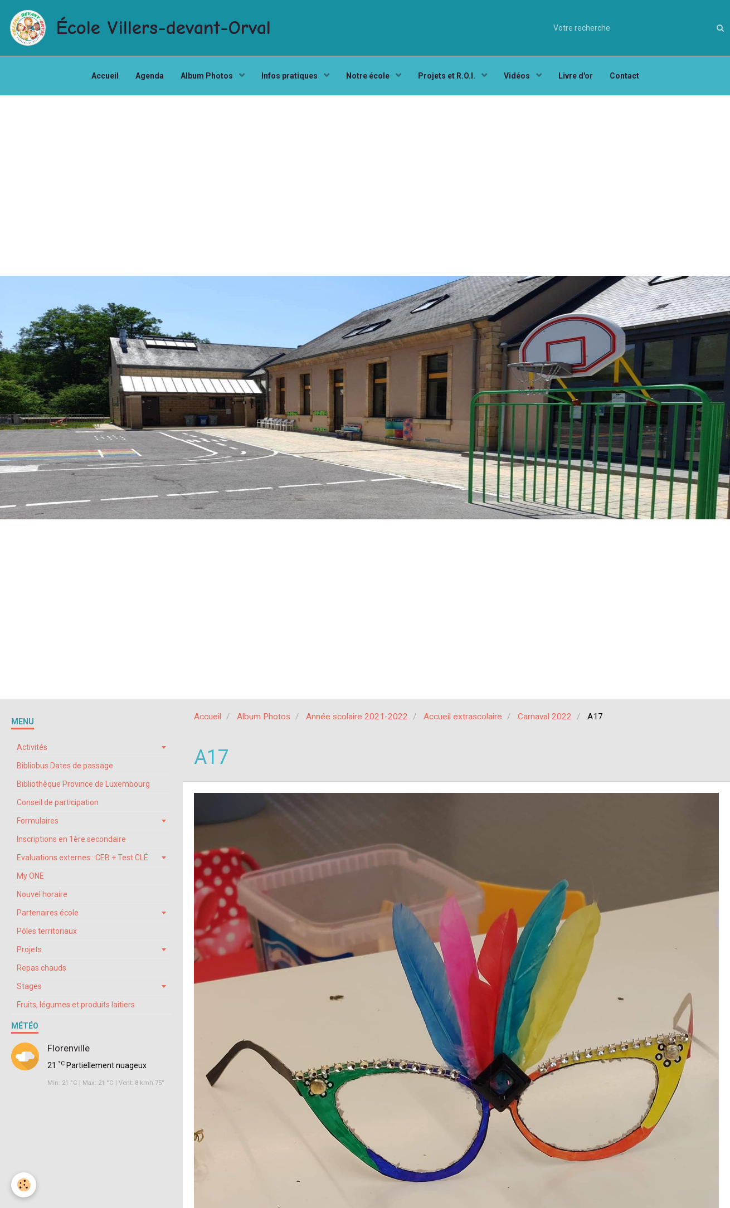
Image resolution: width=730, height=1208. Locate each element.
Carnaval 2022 (545, 717)
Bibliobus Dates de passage (65, 765)
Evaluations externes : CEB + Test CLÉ (82, 857)
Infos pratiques (290, 75)
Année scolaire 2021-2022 (357, 717)
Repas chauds (41, 967)
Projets (29, 949)
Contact (624, 75)
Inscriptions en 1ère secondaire (71, 839)
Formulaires (38, 820)
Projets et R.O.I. (447, 75)
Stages (29, 986)
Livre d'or (575, 75)
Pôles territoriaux (47, 931)
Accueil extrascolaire (463, 717)
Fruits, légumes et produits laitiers (76, 1004)
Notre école (368, 75)
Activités (32, 747)
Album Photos (208, 75)
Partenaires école (48, 912)
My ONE (30, 875)
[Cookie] (23, 1184)
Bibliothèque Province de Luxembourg (83, 784)
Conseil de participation (58, 802)
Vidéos (518, 75)
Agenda (149, 75)
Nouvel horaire (42, 894)
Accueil (105, 75)
